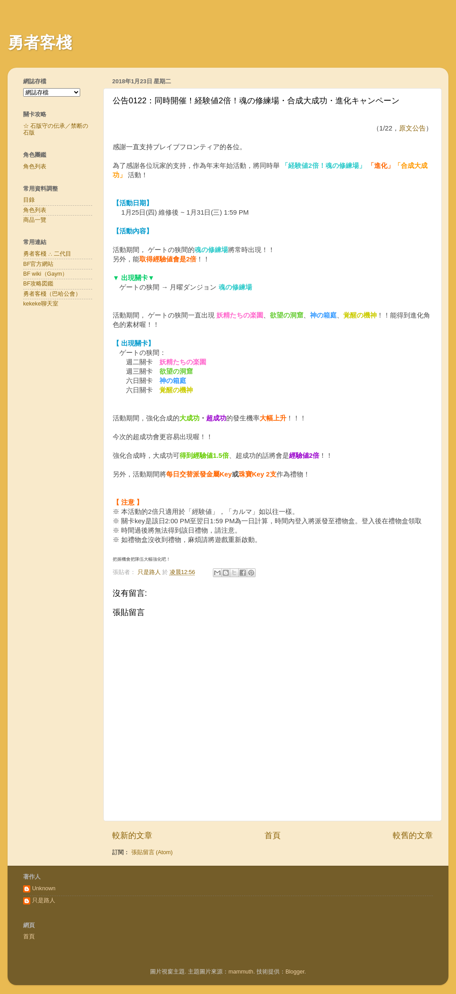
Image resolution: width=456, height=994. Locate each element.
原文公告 (412, 128)
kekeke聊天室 (40, 304)
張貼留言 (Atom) (152, 852)
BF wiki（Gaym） (45, 274)
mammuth (240, 972)
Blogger (295, 972)
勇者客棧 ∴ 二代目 (47, 254)
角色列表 (34, 166)
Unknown (44, 888)
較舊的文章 (413, 835)
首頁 (273, 835)
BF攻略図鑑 (38, 284)
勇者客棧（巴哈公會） (52, 294)
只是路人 (43, 900)
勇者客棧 (40, 42)
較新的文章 (132, 835)
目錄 (29, 200)
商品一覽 (34, 220)
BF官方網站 (38, 264)
